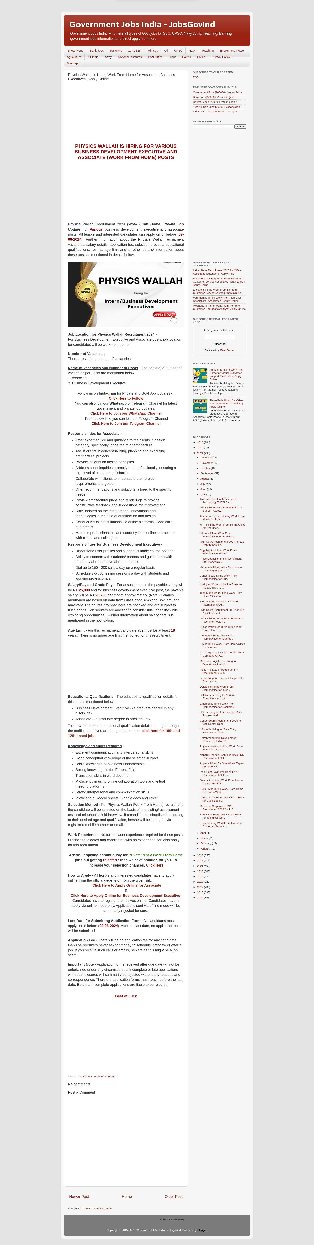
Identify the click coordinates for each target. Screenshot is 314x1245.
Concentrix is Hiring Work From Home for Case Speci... (222, 799)
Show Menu (76, 50)
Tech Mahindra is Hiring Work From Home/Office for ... (221, 594)
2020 (200, 871)
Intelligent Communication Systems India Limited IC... (221, 586)
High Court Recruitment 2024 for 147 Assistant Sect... (222, 611)
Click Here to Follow (126, 398)
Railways (116, 50)
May (203, 494)
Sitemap (72, 63)
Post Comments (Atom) (99, 1208)
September (207, 473)
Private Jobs (84, 1076)
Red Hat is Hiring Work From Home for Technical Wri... (221, 816)
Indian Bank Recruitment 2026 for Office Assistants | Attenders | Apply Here (217, 272)
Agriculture (74, 57)
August (205, 478)
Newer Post (79, 1196)
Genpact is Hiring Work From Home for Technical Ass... (221, 782)
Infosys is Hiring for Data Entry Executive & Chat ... (218, 731)
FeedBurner (227, 350)
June (203, 489)
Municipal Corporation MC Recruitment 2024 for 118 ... (218, 808)
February (206, 843)
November (207, 462)
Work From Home (104, 1076)
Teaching (208, 50)
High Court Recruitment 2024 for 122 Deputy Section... (222, 543)
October (205, 468)
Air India (93, 57)
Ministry (153, 50)
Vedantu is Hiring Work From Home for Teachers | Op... (221, 569)
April (203, 832)
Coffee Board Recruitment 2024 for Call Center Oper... (221, 722)
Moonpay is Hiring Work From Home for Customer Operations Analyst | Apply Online (219, 307)
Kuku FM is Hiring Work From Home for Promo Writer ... (221, 790)
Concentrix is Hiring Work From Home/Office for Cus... (218, 577)
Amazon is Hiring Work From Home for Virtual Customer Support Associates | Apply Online (226, 374)
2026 (200, 442)
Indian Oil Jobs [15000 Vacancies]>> (215, 111)
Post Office (155, 57)
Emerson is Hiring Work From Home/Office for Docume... (217, 705)
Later (137, 17)
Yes (177, 17)
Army (108, 57)
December (207, 457)
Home (127, 1196)
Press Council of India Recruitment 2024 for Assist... (221, 560)
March (204, 838)
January (205, 848)
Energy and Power (232, 50)
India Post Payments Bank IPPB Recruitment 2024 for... (219, 773)
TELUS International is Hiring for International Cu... (219, 603)
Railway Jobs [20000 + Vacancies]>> (215, 101)
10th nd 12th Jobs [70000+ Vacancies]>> (217, 106)
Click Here (155, 865)
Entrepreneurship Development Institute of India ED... (218, 739)
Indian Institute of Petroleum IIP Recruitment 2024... (219, 671)
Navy (192, 50)
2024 (200, 453)
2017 (200, 887)
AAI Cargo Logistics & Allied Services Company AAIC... (222, 654)
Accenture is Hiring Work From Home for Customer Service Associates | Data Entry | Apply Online (219, 281)
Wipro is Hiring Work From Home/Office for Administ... (217, 535)
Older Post (174, 1196)
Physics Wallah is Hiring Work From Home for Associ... (221, 748)
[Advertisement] (126, 113)
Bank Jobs (97, 50)
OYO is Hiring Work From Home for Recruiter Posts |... (221, 620)
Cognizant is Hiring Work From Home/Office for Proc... (218, 552)
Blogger (202, 1230)
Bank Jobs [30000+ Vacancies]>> (213, 97)
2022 (200, 860)
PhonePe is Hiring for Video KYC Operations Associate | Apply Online (226, 403)
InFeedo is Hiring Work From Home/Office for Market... (217, 637)
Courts (186, 57)
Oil (166, 50)
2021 (200, 865)
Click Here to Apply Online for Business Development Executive (125, 896)
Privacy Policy (220, 57)
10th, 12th (135, 50)
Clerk (172, 57)
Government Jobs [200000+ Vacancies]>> (218, 92)
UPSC (178, 50)
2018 (200, 881)
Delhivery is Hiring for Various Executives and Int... (217, 697)
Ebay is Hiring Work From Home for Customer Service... (221, 825)
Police (201, 57)
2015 (200, 897)
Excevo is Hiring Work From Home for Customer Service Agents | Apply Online (217, 291)
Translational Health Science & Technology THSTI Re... (218, 501)
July (203, 483)
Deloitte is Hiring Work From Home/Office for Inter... (217, 688)
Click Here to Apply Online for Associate (126, 885)
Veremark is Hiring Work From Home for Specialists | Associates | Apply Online (217, 299)
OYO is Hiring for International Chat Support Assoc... (221, 509)
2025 (200, 447)
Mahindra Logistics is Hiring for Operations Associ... (218, 663)
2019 (200, 876)
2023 (200, 855)
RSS (196, 77)
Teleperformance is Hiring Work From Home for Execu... (222, 518)
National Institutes (130, 57)
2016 (200, 892)
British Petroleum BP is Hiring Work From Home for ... (221, 628)
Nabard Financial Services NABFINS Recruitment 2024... (222, 756)
